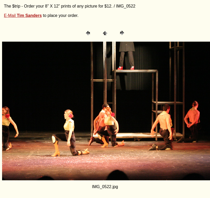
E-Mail (23, 15)
